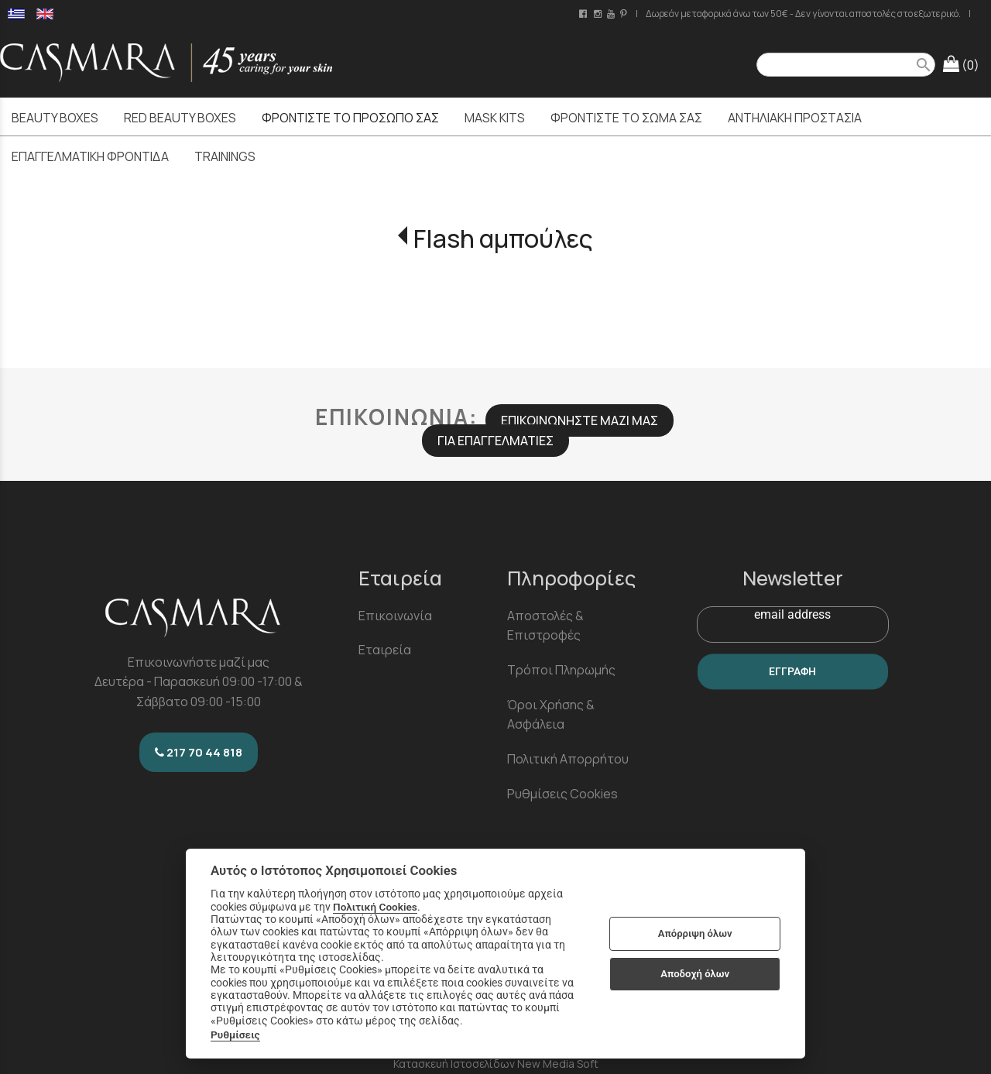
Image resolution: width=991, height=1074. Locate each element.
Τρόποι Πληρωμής (561, 669)
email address (792, 614)
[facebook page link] (584, 13)
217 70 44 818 (198, 752)
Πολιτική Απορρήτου (568, 758)
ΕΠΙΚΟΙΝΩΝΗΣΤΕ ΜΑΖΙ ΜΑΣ (579, 420)
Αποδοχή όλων (694, 974)
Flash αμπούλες (503, 238)
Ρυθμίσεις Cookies (562, 793)
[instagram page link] (599, 13)
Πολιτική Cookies (375, 907)
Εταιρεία (384, 649)
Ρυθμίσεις (235, 1034)
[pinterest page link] (624, 13)
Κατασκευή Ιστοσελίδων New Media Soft (495, 1063)
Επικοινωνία (395, 615)
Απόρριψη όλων (695, 933)
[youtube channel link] (612, 13)
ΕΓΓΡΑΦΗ (792, 671)
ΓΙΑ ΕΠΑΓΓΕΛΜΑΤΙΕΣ (495, 440)
